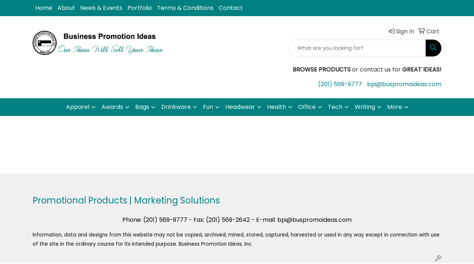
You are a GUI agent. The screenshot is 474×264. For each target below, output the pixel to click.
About (66, 8)
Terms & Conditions (185, 8)
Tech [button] (335, 107)
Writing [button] (365, 107)
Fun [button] (208, 107)
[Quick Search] (357, 48)
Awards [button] (112, 107)
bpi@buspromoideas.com (404, 84)
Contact (231, 8)
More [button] (394, 107)
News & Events (101, 8)
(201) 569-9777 (340, 84)
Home (43, 8)
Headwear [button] (240, 107)
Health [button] (276, 107)
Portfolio (139, 8)
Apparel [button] (77, 107)
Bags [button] (142, 107)
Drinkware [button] (176, 107)
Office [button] (307, 107)
